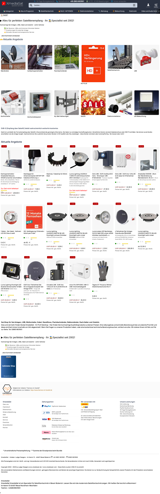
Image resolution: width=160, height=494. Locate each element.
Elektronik (133, 11)
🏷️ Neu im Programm (26, 11)
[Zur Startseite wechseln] (12, 6)
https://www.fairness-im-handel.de (41, 390)
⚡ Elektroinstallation (86, 11)
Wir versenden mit (88, 402)
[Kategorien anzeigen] (134, 6)
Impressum (6, 407)
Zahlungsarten (48, 402)
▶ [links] (157, 11)
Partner (5, 427)
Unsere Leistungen (127, 402)
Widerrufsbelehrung (9, 412)
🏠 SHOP (4, 15)
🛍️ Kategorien (8, 11)
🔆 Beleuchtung (118, 11)
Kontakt (5, 417)
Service (5, 420)
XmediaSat (7, 402)
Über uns (6, 404)
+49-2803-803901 (77, 1)
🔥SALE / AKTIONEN (65, 11)
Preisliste (6, 422)
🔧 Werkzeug (103, 11)
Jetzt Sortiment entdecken (10, 36)
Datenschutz (7, 409)
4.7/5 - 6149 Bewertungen (97, 1)
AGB (4, 415)
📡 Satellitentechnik (46, 11)
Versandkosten (8, 425)
